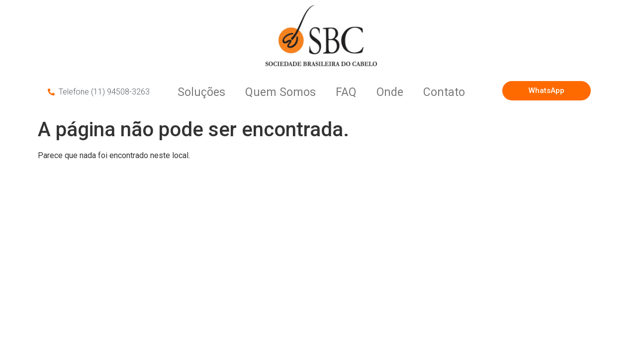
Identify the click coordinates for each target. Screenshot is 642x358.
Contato (444, 92)
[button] (546, 90)
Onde (389, 92)
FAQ (346, 92)
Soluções (201, 92)
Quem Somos (280, 92)
